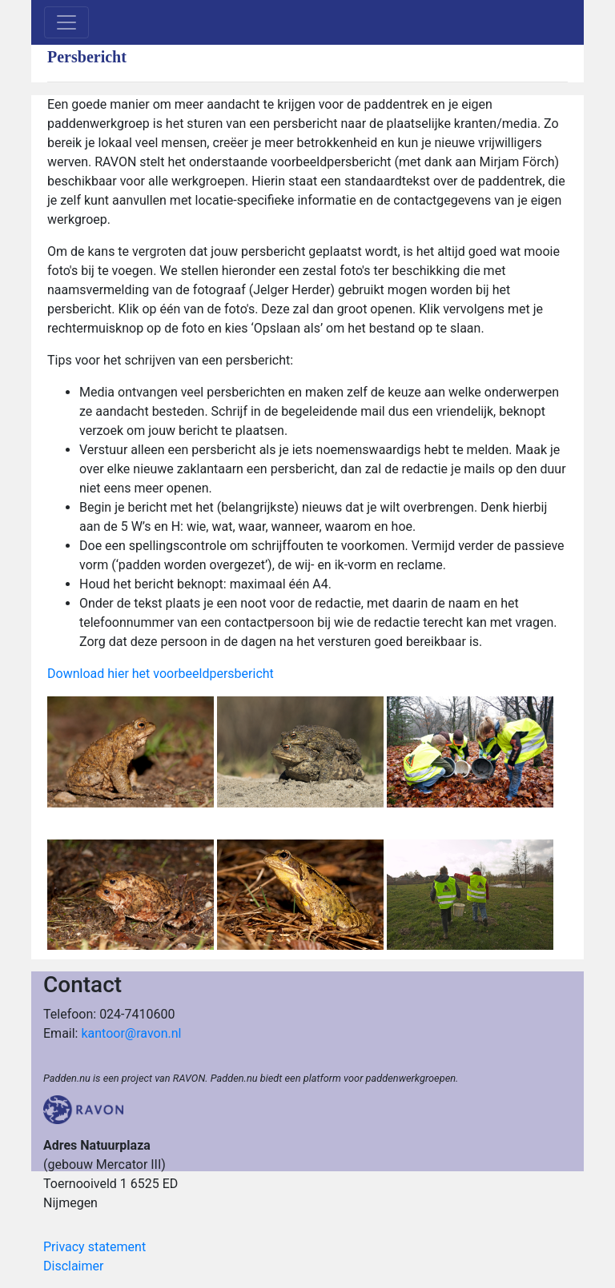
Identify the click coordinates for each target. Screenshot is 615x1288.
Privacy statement (94, 1246)
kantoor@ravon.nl (131, 1033)
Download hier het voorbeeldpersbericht (160, 673)
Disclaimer (73, 1266)
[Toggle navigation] (66, 22)
